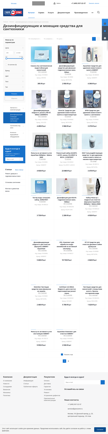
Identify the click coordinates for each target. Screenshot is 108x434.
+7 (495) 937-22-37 (78, 3)
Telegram (34, 3)
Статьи (26, 383)
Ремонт (46, 392)
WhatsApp (38, 3)
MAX (43, 3)
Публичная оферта (30, 386)
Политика (6, 395)
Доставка (47, 383)
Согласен (100, 430)
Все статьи (19, 170)
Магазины (6, 392)
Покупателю (49, 377)
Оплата (46, 381)
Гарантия (47, 386)
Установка (47, 389)
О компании (7, 381)
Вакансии (6, 389)
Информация (28, 381)
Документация (30, 377)
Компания (7, 377)
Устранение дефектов (52, 395)
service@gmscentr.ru (75, 409)
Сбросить (14, 98)
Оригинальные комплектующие (50, 399)
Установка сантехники (12, 182)
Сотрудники (7, 386)
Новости (6, 383)
